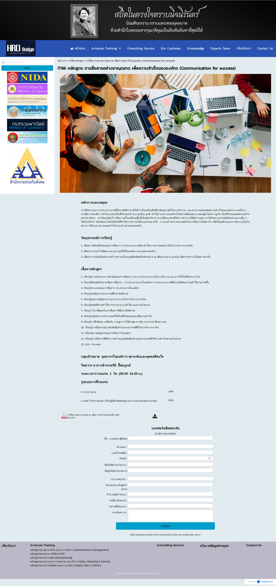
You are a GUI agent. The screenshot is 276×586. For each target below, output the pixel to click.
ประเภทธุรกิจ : (119, 479)
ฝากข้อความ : (119, 512)
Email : (123, 458)
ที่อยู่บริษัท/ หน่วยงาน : (116, 472)
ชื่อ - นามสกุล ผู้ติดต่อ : (115, 440)
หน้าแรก (62, 60)
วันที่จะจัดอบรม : (118, 500)
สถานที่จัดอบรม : (118, 506)
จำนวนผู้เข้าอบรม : (117, 494)
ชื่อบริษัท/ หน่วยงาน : (116, 464)
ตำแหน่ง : (122, 447)
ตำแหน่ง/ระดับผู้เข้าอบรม (116, 487)
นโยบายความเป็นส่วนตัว (183, 535)
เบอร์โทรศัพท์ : (119, 453)
